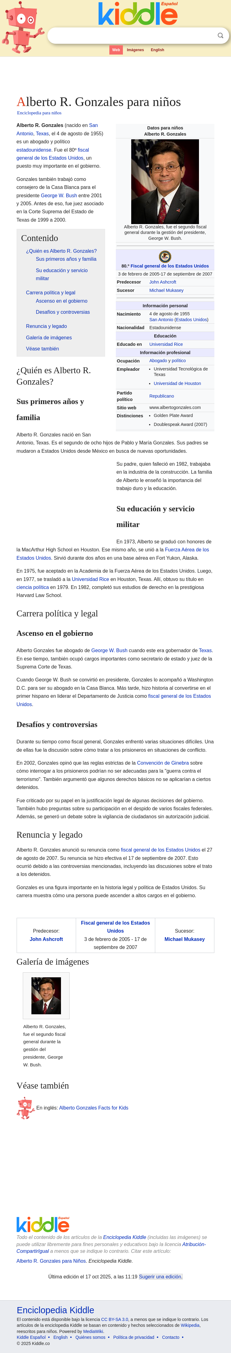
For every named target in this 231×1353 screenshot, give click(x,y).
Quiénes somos (90, 1337)
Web (116, 50)
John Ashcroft (162, 282)
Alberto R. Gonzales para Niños (51, 1261)
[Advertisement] (116, 74)
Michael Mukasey (166, 290)
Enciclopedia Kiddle (124, 1237)
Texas (42, 133)
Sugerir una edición (160, 1276)
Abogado (158, 360)
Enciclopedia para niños (39, 112)
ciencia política (33, 587)
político (179, 360)
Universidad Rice (166, 344)
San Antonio (161, 319)
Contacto (170, 1337)
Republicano (161, 396)
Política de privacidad (133, 1337)
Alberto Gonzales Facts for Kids (93, 1107)
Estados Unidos (191, 319)
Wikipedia (190, 1325)
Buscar (220, 36)
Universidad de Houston (177, 383)
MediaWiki (93, 1331)
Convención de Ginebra (163, 763)
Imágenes (135, 50)
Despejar (208, 36)
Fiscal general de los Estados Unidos (170, 266)
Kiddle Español (31, 1337)
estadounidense (34, 150)
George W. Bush (59, 195)
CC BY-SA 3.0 (114, 1319)
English (157, 50)
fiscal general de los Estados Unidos (160, 849)
